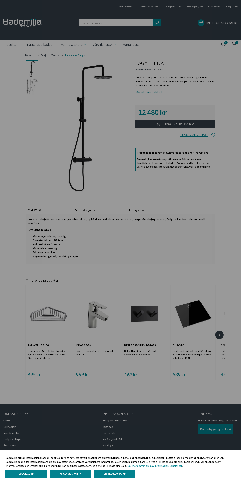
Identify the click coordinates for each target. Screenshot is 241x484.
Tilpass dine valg (71, 474)
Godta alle (26, 474)
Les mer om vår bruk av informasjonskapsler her (155, 466)
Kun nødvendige (115, 474)
